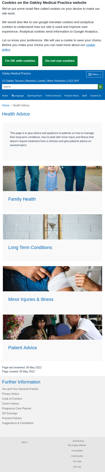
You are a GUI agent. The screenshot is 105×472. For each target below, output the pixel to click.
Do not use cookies (59, 60)
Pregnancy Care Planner (16, 408)
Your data (77, 461)
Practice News (71, 96)
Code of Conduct (12, 398)
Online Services (53, 96)
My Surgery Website (77, 445)
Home (5, 105)
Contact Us (95, 96)
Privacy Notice (10, 393)
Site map (77, 467)
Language (17, 96)
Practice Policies (12, 418)
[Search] (50, 86)
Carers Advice (10, 403)
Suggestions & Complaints (18, 423)
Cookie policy (77, 456)
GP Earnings (9, 413)
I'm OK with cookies (20, 60)
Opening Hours (34, 96)
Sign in (25, 442)
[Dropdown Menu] (94, 74)
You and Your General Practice (20, 389)
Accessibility (77, 451)
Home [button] (5, 96)
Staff (84, 96)
